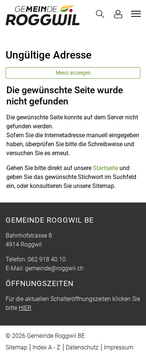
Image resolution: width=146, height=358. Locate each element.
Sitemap (16, 347)
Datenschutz (82, 347)
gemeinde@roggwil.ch (54, 268)
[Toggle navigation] (134, 14)
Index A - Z (46, 347)
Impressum (118, 347)
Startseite (105, 168)
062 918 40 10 (47, 259)
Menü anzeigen (73, 73)
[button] (100, 14)
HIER (25, 307)
